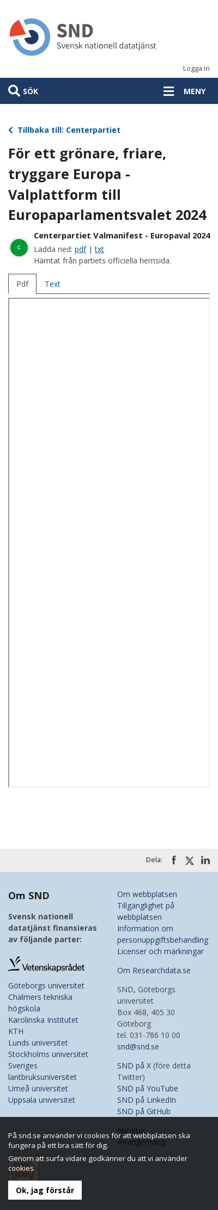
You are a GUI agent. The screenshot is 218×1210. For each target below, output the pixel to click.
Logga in (196, 68)
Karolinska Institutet (43, 1020)
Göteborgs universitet (46, 985)
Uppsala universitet (41, 1100)
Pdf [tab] (22, 284)
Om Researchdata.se (154, 970)
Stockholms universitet (48, 1054)
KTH (15, 1031)
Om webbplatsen (147, 894)
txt (99, 249)
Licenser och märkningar (160, 951)
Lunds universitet (38, 1042)
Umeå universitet (38, 1088)
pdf (80, 249)
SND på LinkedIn (146, 1100)
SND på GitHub (144, 1111)
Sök (30, 91)
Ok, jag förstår (45, 1190)
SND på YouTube (147, 1088)
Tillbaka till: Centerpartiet (64, 130)
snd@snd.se (138, 1046)
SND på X (134, 1065)
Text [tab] (52, 284)
